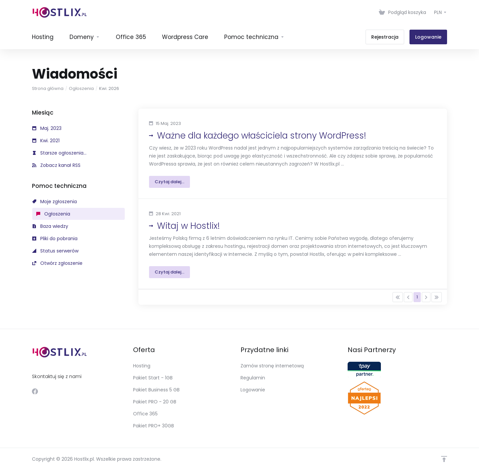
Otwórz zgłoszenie (57, 263)
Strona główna (48, 88)
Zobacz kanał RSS (56, 165)
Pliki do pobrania (55, 238)
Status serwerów (55, 250)
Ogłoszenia (81, 88)
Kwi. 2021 (46, 140)
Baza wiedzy (50, 226)
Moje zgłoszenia (54, 201)
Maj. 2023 (47, 128)
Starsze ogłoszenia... (59, 153)
